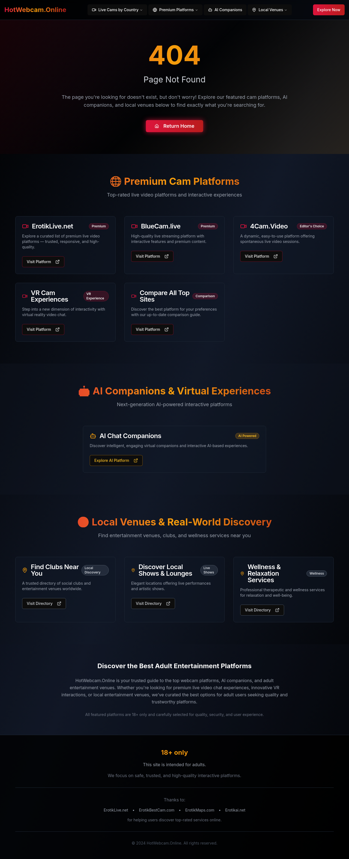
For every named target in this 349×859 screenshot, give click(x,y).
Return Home (174, 127)
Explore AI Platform (116, 460)
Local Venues (269, 9)
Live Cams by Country (117, 9)
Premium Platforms (175, 9)
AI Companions (225, 9)
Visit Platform (43, 261)
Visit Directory (44, 603)
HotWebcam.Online (35, 10)
